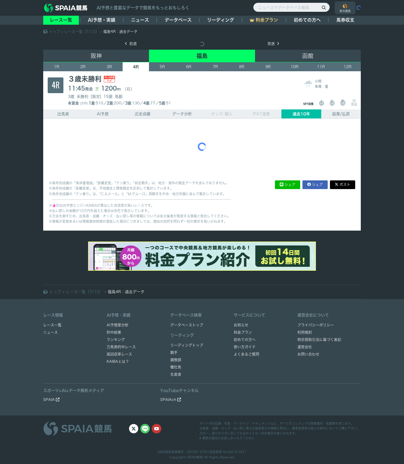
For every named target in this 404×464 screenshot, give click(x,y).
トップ (54, 31)
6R (188, 67)
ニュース (140, 20)
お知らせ (241, 325)
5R (162, 67)
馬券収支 (345, 20)
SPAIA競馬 (195, 457)
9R (268, 67)
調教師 (175, 360)
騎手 (174, 352)
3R (109, 67)
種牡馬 (175, 367)
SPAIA (51, 399)
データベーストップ (186, 325)
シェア (289, 184)
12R (348, 67)
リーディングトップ (186, 345)
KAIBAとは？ (118, 361)
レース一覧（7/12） (81, 31)
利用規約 (304, 332)
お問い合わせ (308, 354)
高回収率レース (119, 354)
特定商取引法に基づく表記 (319, 339)
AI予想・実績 (101, 20)
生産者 (175, 374)
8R (241, 67)
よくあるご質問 (246, 354)
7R (215, 67)
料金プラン (243, 332)
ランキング (116, 339)
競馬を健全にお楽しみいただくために (227, 438)
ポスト (344, 184)
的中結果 (114, 332)
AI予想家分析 (117, 325)
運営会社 (304, 347)
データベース (178, 20)
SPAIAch (170, 399)
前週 (131, 43)
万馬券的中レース (121, 347)
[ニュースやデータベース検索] (291, 7)
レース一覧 (61, 20)
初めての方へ (307, 20)
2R (83, 67)
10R (295, 67)
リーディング (220, 20)
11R (321, 67)
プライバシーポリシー (315, 325)
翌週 (273, 43)
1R (56, 67)
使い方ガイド (245, 347)
